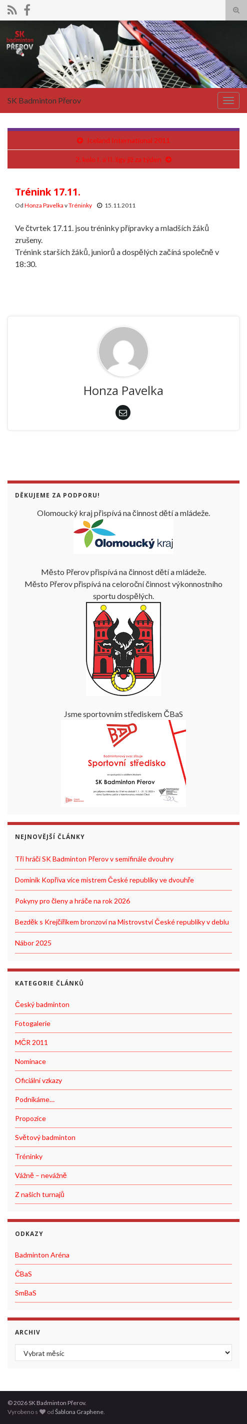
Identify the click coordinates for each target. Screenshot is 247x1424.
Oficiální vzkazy (38, 1080)
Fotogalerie (32, 1023)
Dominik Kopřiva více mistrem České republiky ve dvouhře (104, 880)
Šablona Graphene (79, 1412)
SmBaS (25, 1292)
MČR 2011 (31, 1042)
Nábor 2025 (33, 942)
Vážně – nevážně (41, 1175)
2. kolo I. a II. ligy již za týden (119, 159)
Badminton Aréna (42, 1254)
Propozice (30, 1118)
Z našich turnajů (39, 1194)
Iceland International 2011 (128, 140)
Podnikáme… (34, 1099)
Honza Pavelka (44, 205)
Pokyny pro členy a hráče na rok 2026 (72, 900)
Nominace (30, 1061)
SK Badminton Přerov (44, 100)
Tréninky (80, 205)
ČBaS (23, 1274)
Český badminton (42, 1004)
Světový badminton (45, 1137)
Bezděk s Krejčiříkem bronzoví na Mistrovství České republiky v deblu (122, 922)
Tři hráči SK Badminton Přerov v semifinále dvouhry (94, 858)
